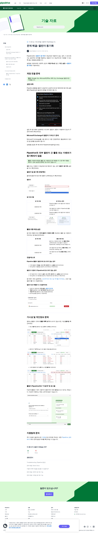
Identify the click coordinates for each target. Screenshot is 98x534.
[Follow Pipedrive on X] (90, 527)
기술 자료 (5, 34)
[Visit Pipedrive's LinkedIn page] (93, 527)
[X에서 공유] (10, 85)
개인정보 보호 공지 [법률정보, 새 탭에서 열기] (16, 527)
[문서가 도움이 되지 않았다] (36, 451)
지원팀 (44, 437)
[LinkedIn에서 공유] (7, 85)
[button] (5, 526)
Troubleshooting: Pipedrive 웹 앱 (36, 462)
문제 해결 (10, 34)
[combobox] (80, 3)
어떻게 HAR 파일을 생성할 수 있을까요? (38, 469)
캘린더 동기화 (40, 56)
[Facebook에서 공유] (4, 85)
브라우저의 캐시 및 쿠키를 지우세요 (53, 279)
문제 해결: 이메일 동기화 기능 (35, 475)
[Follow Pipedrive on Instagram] (87, 527)
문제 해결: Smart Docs (33, 465)
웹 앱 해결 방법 (16, 34)
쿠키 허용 (64, 526)
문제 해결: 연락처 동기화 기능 (35, 472)
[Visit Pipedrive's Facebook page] (84, 527)
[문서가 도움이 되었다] (28, 451)
